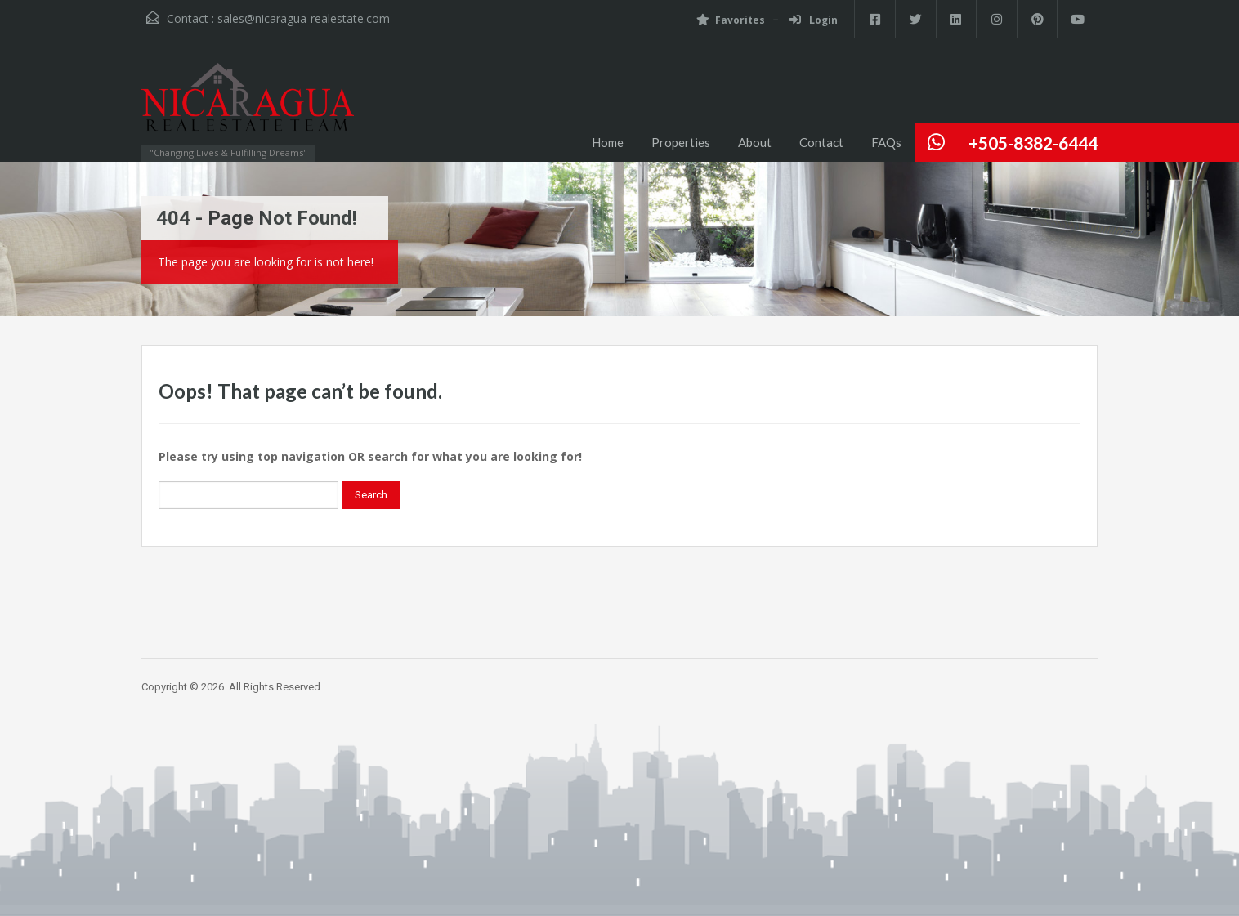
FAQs (886, 142)
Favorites (729, 20)
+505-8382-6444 (1033, 142)
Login (812, 20)
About (755, 142)
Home (608, 142)
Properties (680, 142)
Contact (821, 142)
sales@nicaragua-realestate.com (303, 18)
